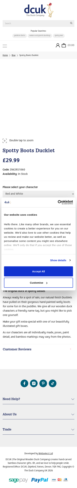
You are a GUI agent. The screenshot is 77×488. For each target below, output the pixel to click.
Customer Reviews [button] (37, 349)
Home (5, 55)
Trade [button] (7, 429)
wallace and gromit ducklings (39, 35)
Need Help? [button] (11, 399)
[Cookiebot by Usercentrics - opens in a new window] (58, 202)
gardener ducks (19, 35)
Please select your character (20, 187)
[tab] (38, 349)
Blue (14, 55)
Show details (58, 260)
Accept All (38, 271)
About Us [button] (10, 414)
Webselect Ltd (45, 454)
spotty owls (59, 35)
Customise (38, 282)
